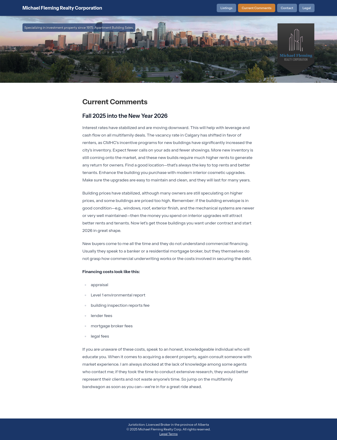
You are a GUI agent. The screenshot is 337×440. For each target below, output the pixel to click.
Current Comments (256, 8)
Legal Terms (168, 434)
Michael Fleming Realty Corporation (62, 8)
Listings (226, 8)
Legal (307, 8)
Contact (287, 8)
